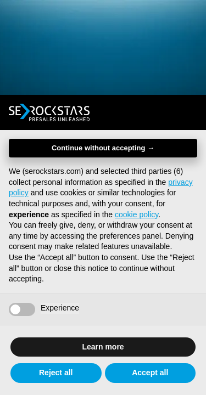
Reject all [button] (56, 372)
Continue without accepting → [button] (103, 148)
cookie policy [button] (136, 214)
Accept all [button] (150, 372)
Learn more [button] (103, 346)
